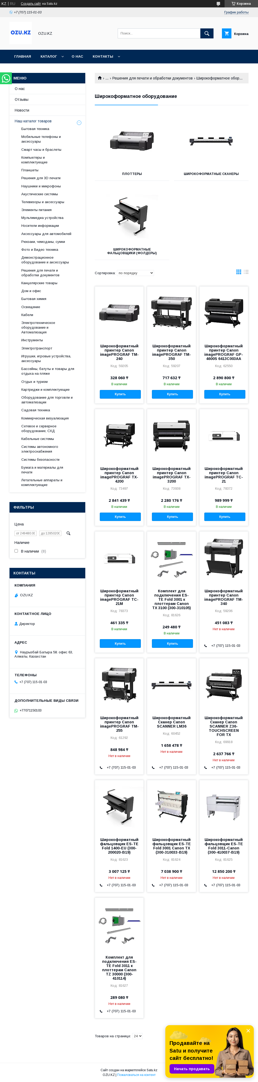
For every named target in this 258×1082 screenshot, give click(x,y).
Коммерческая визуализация (45, 418)
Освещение (30, 307)
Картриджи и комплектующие (45, 390)
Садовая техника (35, 410)
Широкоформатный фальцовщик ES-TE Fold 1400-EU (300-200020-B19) (119, 846)
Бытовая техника (35, 129)
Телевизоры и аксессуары (42, 202)
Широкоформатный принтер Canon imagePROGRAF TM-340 (223, 597)
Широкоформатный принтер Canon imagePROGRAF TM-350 (171, 352)
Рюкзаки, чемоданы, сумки (43, 242)
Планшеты (29, 170)
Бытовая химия (33, 299)
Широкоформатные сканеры (211, 174)
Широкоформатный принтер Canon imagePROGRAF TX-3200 (171, 475)
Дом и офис (31, 291)
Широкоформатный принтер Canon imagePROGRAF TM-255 (119, 724)
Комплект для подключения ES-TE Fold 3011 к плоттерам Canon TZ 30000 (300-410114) (119, 967)
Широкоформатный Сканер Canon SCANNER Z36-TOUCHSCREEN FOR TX (224, 726)
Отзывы (21, 99)
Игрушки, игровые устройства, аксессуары (46, 358)
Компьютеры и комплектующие (34, 160)
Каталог (49, 56)
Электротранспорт (36, 348)
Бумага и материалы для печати (42, 469)
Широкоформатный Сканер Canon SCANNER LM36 (171, 722)
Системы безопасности (40, 460)
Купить (120, 394)
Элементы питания (36, 210)
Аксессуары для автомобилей (46, 234)
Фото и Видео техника (39, 250)
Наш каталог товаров (33, 121)
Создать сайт (31, 4)
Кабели (27, 315)
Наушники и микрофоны (41, 186)
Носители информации (40, 226)
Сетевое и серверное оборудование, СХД (38, 428)
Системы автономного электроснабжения (39, 449)
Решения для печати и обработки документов (152, 78)
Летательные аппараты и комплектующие (41, 482)
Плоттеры (132, 174)
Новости (22, 110)
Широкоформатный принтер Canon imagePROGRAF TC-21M (119, 597)
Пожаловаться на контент (136, 1075)
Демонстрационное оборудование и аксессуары (45, 260)
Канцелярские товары (39, 283)
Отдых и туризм (34, 382)
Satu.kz (152, 1070)
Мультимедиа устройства (42, 218)
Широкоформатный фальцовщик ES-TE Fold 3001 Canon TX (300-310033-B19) (171, 846)
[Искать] (207, 33)
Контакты (103, 56)
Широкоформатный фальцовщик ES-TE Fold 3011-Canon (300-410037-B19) (224, 846)
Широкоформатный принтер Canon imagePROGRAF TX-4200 (119, 475)
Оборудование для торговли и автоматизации (47, 399)
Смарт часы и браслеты (41, 150)
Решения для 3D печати (41, 178)
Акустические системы (39, 194)
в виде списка (246, 273)
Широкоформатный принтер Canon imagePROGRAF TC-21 (224, 475)
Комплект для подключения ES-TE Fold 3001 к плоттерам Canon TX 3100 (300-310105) (171, 599)
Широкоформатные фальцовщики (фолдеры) (132, 251)
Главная (22, 56)
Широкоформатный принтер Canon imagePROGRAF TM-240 (119, 352)
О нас (77, 56)
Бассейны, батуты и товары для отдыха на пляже (47, 371)
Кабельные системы (37, 439)
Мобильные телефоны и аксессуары (41, 139)
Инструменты (32, 340)
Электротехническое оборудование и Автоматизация (38, 327)
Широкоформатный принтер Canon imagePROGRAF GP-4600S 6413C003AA (223, 352)
